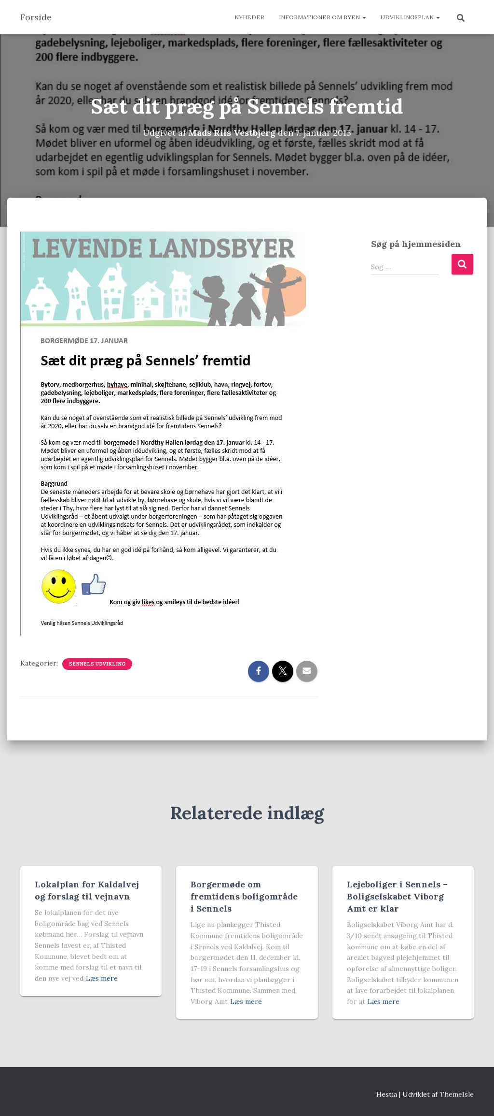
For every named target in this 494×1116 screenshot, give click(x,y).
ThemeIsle (456, 1094)
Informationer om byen (322, 17)
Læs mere (102, 978)
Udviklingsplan (410, 17)
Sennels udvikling (97, 664)
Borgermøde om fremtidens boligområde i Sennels (244, 896)
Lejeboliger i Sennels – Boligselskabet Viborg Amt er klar (397, 896)
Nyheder (249, 17)
